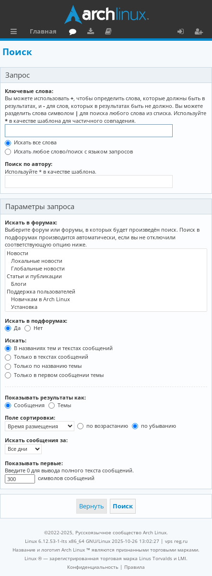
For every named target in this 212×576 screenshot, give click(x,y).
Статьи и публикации (106, 276)
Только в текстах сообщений (46, 356)
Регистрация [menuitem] (200, 32)
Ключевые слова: (29, 90)
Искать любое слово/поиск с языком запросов (69, 151)
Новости (106, 253)
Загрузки (92, 32)
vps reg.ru (176, 541)
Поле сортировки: (30, 417)
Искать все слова (31, 142)
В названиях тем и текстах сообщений (59, 348)
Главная (43, 31)
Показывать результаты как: (45, 397)
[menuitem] (92, 567)
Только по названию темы (43, 365)
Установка (106, 307)
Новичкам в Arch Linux (106, 299)
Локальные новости (106, 261)
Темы (59, 405)
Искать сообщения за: (36, 440)
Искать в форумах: (31, 222)
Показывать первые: (34, 463)
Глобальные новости (106, 268)
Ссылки (15, 32)
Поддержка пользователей (106, 291)
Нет (33, 327)
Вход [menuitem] (184, 32)
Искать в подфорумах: (36, 320)
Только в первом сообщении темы (54, 374)
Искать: (15, 340)
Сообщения (25, 405)
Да (13, 327)
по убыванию (154, 425)
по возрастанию (102, 425)
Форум (74, 32)
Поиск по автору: (28, 163)
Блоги (106, 284)
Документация (110, 32)
